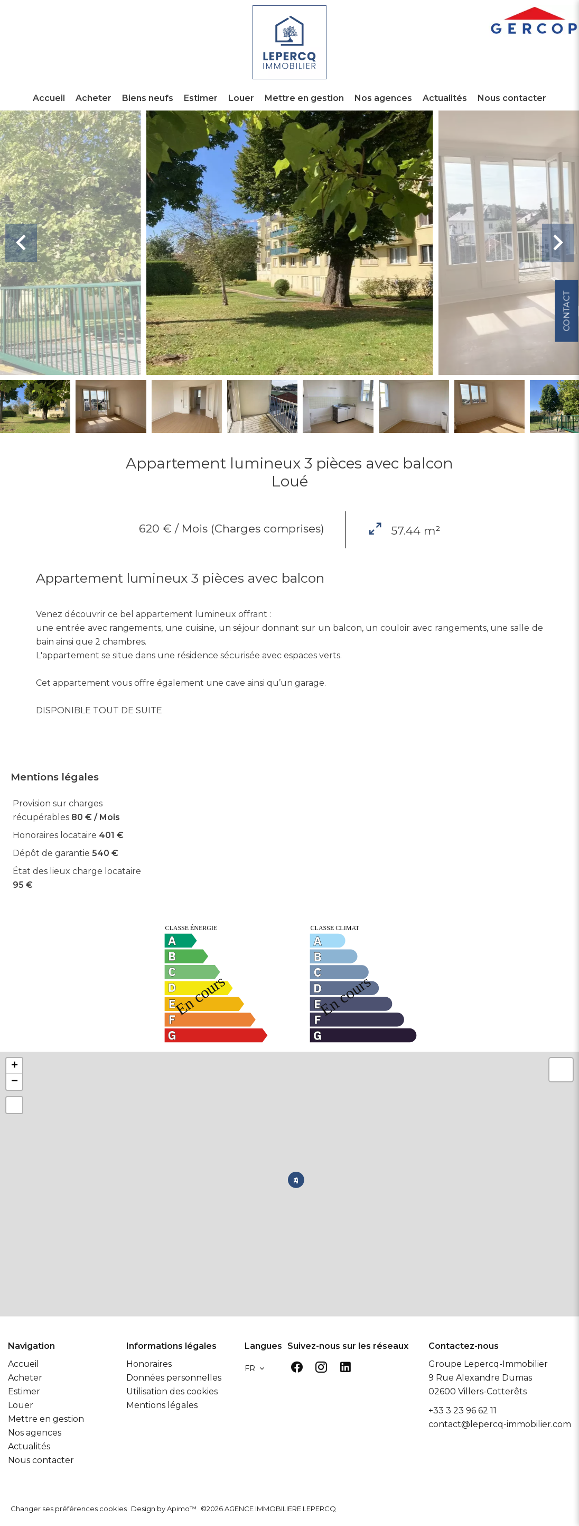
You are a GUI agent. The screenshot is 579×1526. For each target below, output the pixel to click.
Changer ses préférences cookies (69, 1508)
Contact (566, 388)
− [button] (14, 1082)
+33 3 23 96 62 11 (462, 1410)
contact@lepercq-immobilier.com (499, 1424)
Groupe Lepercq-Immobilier (488, 1364)
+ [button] (14, 1066)
